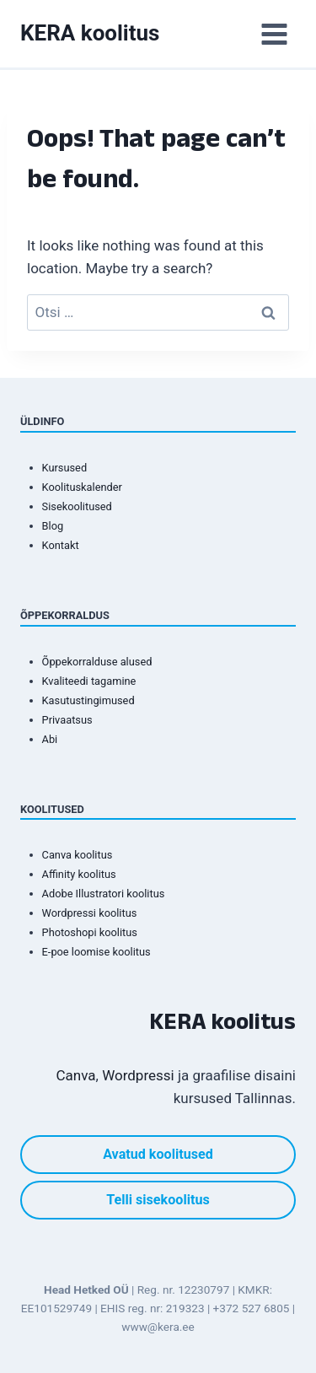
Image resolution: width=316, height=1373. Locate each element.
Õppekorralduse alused (97, 661)
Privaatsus (67, 719)
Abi (50, 739)
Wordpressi (138, 1075)
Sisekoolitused (77, 506)
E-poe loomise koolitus (96, 951)
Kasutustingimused (88, 700)
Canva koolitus (77, 854)
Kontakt (60, 545)
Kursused (65, 467)
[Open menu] (274, 33)
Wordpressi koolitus (89, 913)
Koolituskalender (82, 487)
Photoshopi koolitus (89, 932)
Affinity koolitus (79, 874)
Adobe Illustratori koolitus (103, 893)
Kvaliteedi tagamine (89, 681)
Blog (53, 526)
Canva (76, 1075)
